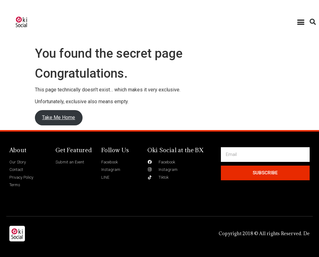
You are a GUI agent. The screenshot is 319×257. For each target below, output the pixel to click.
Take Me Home (58, 117)
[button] (301, 22)
